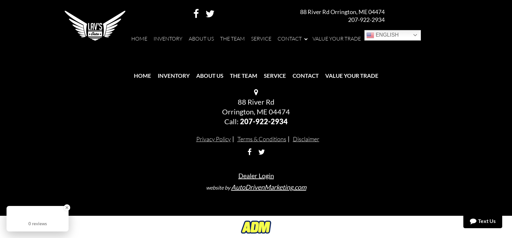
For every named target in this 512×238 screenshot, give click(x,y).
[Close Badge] (67, 207)
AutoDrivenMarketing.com (268, 187)
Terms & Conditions (261, 139)
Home (142, 75)
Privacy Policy (213, 139)
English (382, 35)
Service (275, 75)
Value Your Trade (351, 75)
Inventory (174, 75)
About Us (209, 75)
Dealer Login (256, 175)
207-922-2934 (366, 19)
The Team (243, 75)
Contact (306, 75)
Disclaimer (306, 139)
